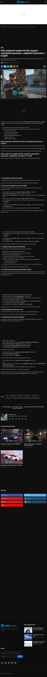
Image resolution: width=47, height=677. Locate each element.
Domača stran (3, 25)
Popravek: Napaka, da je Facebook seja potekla (38, 629)
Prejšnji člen (19, 404)
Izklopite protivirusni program (10, 138)
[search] (45, 2)
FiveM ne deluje (27, 395)
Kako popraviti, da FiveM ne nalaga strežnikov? (34, 406)
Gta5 (11, 25)
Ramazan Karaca (12, 414)
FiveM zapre (8, 397)
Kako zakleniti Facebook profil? (38, 635)
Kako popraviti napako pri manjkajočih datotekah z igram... (33, 445)
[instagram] (12, 663)
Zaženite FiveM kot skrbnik (10, 130)
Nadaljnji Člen (27, 404)
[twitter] (5, 663)
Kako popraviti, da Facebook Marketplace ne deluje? (39, 642)
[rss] (15, 663)
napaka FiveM (12, 395)
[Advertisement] (23, 37)
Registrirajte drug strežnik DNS (11, 133)
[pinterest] (8, 663)
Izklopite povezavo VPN (9, 137)
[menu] (1, 2)
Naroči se (20, 656)
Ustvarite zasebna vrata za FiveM (11, 132)
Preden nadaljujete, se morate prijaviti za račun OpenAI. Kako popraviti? (12, 407)
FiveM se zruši (15, 397)
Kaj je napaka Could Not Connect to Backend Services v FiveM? (16, 127)
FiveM (7, 395)
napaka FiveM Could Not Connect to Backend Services (30, 397)
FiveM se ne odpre (35, 395)
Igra (8, 25)
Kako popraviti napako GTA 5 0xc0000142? (10, 444)
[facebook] (2, 663)
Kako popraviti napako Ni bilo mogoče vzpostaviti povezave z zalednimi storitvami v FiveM (21, 129)
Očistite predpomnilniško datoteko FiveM (13, 135)
